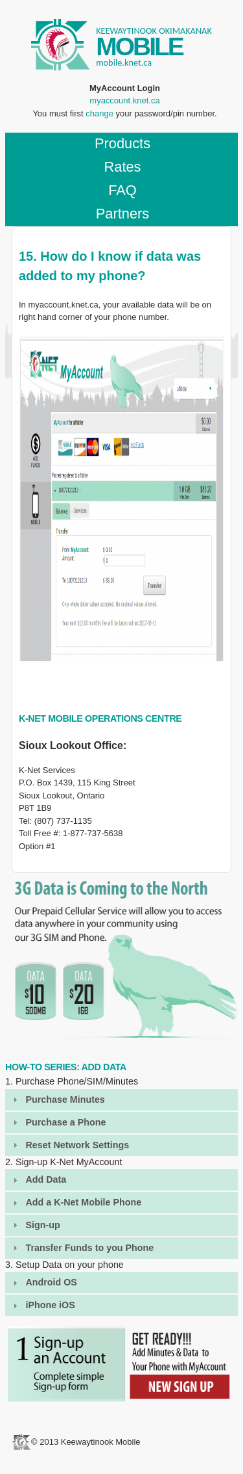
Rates (122, 167)
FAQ (122, 190)
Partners (123, 213)
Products (122, 143)
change (99, 113)
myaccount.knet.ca (124, 100)
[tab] (121, 1100)
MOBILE (139, 46)
